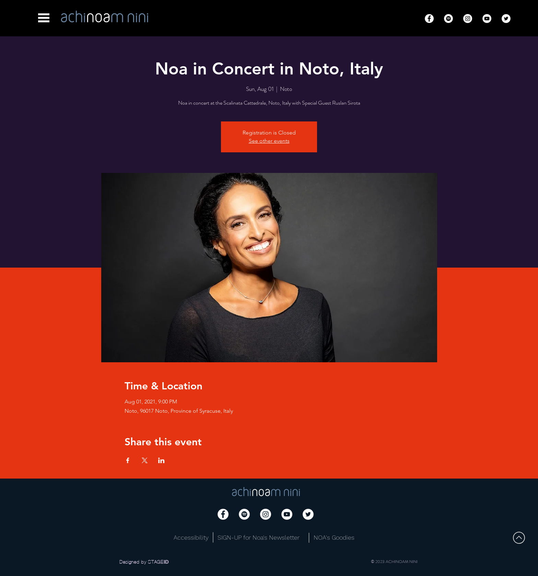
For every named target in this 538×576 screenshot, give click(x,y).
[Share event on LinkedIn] (161, 460)
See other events (269, 141)
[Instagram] (467, 18)
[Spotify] (448, 18)
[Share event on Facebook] (128, 460)
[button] (43, 17)
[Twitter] (506, 18)
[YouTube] (486, 18)
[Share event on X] (144, 460)
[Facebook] (429, 18)
